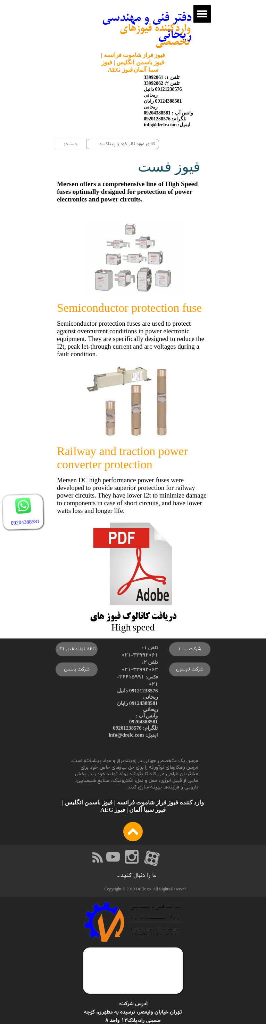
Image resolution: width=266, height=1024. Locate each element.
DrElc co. (144, 889)
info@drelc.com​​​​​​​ (126, 734)
